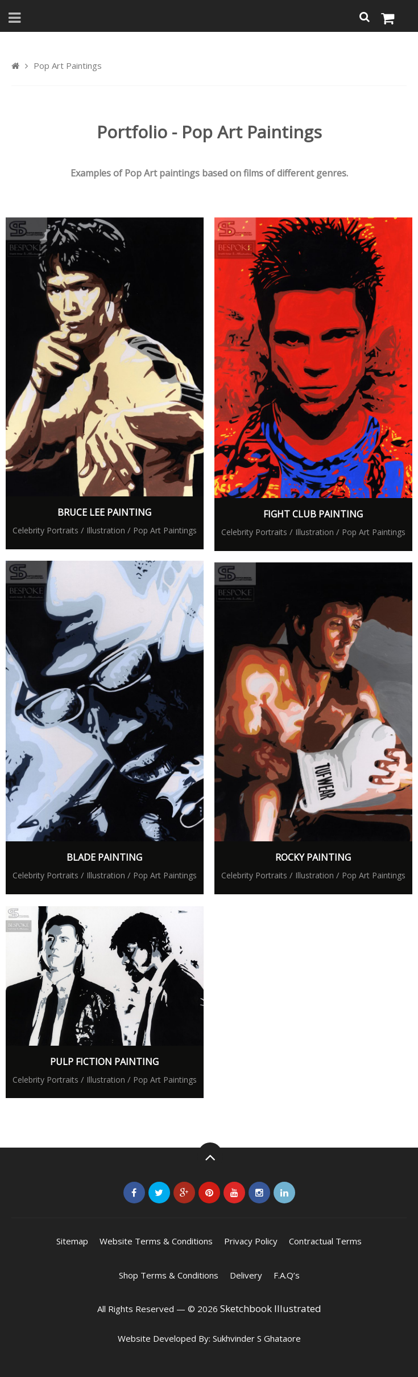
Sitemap (72, 1241)
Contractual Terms (325, 1241)
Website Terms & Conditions (156, 1241)
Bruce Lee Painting (104, 512)
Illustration (105, 530)
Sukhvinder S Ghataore (257, 1338)
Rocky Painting (313, 857)
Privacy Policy (251, 1241)
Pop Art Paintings (165, 530)
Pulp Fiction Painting (104, 1061)
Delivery (246, 1275)
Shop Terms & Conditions (168, 1275)
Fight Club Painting (313, 514)
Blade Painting (104, 857)
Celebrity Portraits (45, 530)
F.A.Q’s (287, 1275)
